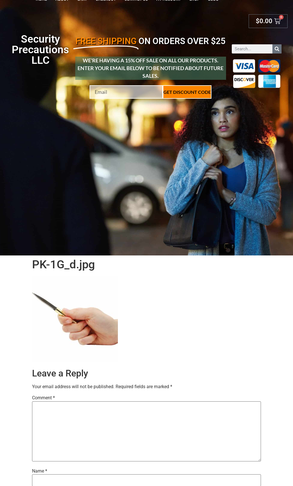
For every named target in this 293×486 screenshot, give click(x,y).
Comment (43, 398)
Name (39, 471)
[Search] (277, 48)
